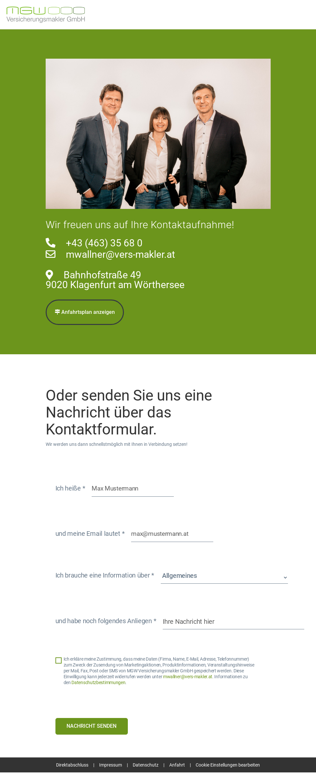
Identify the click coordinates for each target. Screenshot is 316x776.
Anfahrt (177, 768)
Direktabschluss (72, 768)
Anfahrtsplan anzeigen (85, 312)
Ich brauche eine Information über (105, 578)
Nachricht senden (92, 729)
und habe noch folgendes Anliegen (106, 623)
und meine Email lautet (90, 536)
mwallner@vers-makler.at (120, 254)
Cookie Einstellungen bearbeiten (228, 768)
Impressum (110, 768)
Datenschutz (145, 768)
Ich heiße (70, 489)
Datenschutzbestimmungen (98, 685)
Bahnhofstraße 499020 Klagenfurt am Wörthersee (115, 279)
